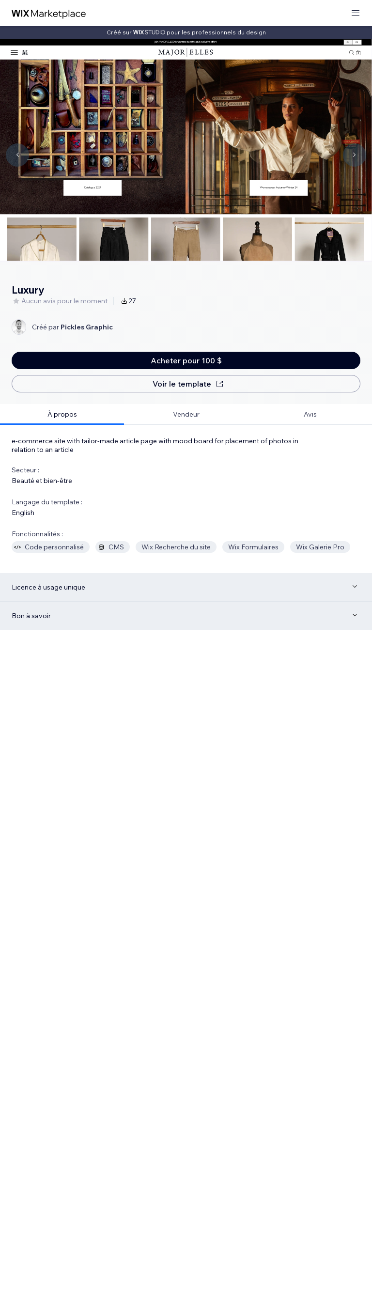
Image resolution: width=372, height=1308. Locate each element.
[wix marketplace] (49, 13)
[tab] (62, 414)
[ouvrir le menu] (355, 13)
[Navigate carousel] (17, 155)
